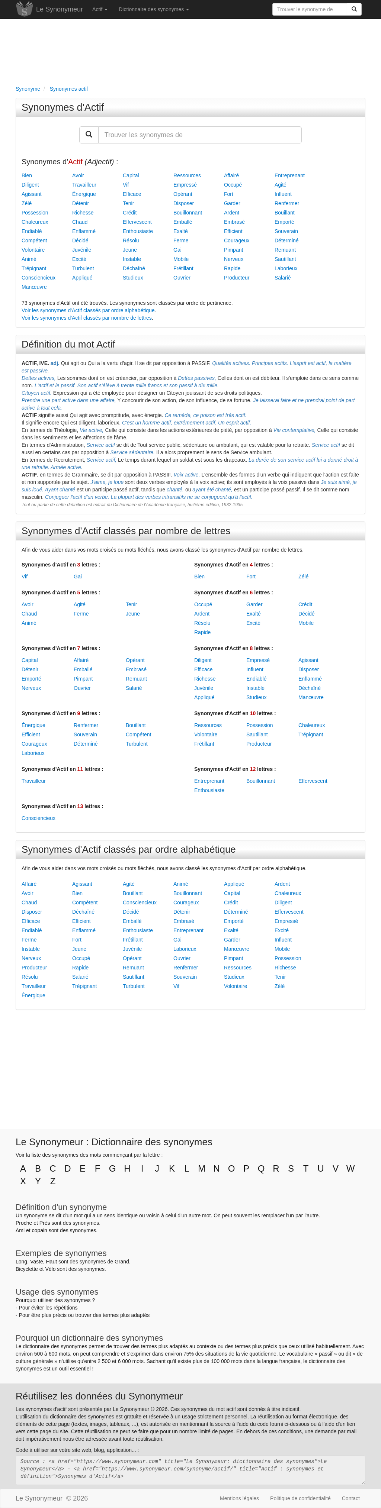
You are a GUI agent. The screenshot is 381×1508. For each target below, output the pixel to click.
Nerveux (233, 259)
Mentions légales (239, 1498)
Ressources (187, 175)
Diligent (30, 185)
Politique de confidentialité (300, 1498)
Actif (100, 9)
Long (21, 1262)
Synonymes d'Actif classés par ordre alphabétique (129, 849)
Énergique (84, 194)
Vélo (50, 1269)
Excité (79, 259)
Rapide (232, 268)
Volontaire (33, 250)
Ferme (180, 240)
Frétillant (183, 268)
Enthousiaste (138, 231)
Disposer (183, 203)
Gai (177, 250)
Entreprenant (290, 175)
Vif (126, 185)
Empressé (185, 185)
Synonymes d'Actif (63, 107)
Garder (232, 203)
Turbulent (83, 268)
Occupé (233, 185)
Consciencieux (38, 278)
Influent (283, 194)
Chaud (79, 222)
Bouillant (285, 213)
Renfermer (287, 203)
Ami (20, 1230)
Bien (27, 175)
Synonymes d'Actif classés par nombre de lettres (126, 530)
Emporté (284, 222)
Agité (280, 185)
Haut (51, 1262)
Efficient (233, 231)
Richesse (83, 213)
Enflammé (84, 231)
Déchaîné (134, 268)
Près (44, 1223)
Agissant (32, 194)
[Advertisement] (190, 50)
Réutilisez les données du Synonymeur (99, 1396)
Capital (131, 175)
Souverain (286, 231)
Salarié (283, 278)
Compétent (34, 240)
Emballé (182, 222)
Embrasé (234, 222)
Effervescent (137, 222)
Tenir (128, 203)
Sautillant (285, 259)
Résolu (131, 240)
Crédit (130, 213)
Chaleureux (35, 222)
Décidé (80, 240)
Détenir (80, 203)
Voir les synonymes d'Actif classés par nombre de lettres (87, 318)
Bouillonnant (187, 213)
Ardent (231, 213)
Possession (35, 213)
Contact (351, 1498)
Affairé (231, 175)
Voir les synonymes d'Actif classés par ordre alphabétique (88, 310)
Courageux (237, 240)
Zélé (27, 203)
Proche (24, 1223)
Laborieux (286, 268)
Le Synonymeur (59, 9)
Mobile (181, 259)
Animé (29, 259)
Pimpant (233, 250)
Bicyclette (27, 1269)
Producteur (236, 278)
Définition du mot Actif (68, 344)
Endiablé (32, 231)
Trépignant (34, 268)
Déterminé (287, 240)
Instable (132, 259)
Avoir (78, 175)
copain (39, 1230)
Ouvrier (181, 278)
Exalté (180, 231)
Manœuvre (34, 287)
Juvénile (81, 250)
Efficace (132, 194)
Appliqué (82, 278)
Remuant (285, 250)
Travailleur (84, 185)
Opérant (182, 194)
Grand (122, 1262)
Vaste (36, 1262)
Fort (228, 194)
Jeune (130, 250)
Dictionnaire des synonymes (154, 9)
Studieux (133, 278)
